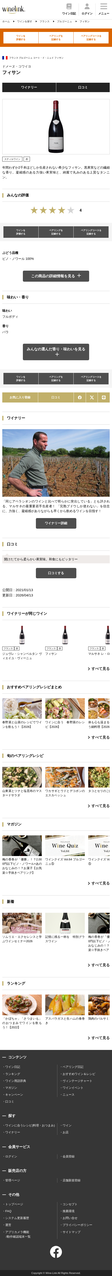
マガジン (11, 1087)
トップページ (14, 1204)
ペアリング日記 (73, 1067)
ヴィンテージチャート (77, 1081)
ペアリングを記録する (56, 38)
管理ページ (12, 1180)
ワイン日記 (12, 1067)
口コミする (56, 573)
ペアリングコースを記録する (91, 38)
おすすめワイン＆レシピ (79, 1074)
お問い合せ (70, 1218)
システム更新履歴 (17, 1218)
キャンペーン (14, 1094)
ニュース (69, 1094)
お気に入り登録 (20, 397)
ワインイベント (73, 1087)
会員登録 (69, 1156)
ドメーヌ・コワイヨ (16, 66)
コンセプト (70, 1204)
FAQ (8, 1211)
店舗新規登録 (71, 1180)
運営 (8, 1225)
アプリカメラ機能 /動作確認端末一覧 (18, 1234)
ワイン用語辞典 (15, 1081)
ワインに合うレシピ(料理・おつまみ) (30, 1125)
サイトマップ (71, 1232)
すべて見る (99, 669)
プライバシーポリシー (77, 1225)
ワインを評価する (20, 38)
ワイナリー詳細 (56, 523)
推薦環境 (69, 1211)
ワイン (67, 1125)
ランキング (12, 1074)
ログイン (11, 1156)
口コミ (83, 87)
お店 (66, 1132)
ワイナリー (29, 87)
